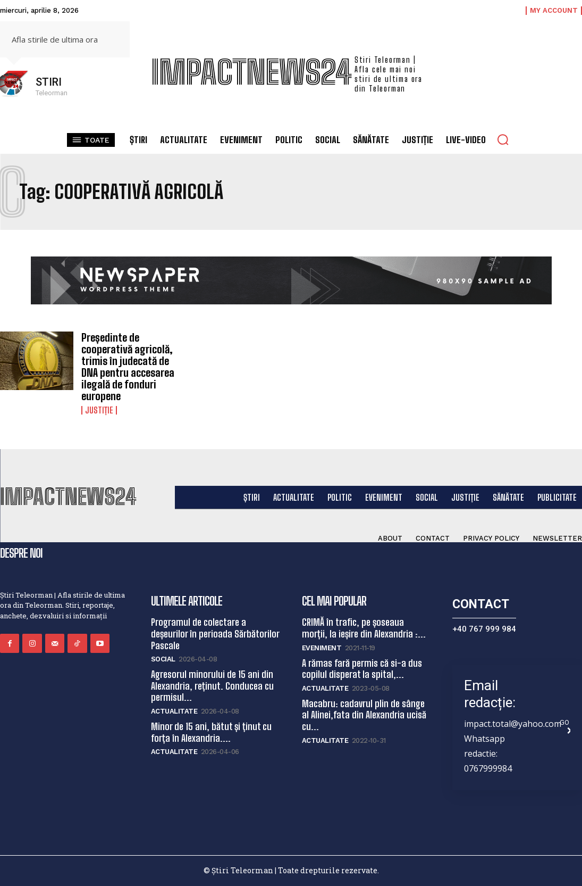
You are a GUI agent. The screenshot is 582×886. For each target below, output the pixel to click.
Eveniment (322, 648)
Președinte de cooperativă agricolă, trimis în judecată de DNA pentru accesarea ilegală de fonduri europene (127, 366)
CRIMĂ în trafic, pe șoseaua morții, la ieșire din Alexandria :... (364, 628)
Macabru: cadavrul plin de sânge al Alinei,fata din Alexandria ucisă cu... (364, 715)
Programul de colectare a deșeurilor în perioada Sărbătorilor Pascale (215, 633)
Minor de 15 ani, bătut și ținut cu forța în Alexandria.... (211, 732)
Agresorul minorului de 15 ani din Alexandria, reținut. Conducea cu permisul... (212, 685)
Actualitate (174, 711)
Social (163, 659)
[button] (503, 139)
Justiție (99, 410)
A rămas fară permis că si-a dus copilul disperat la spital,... (362, 669)
